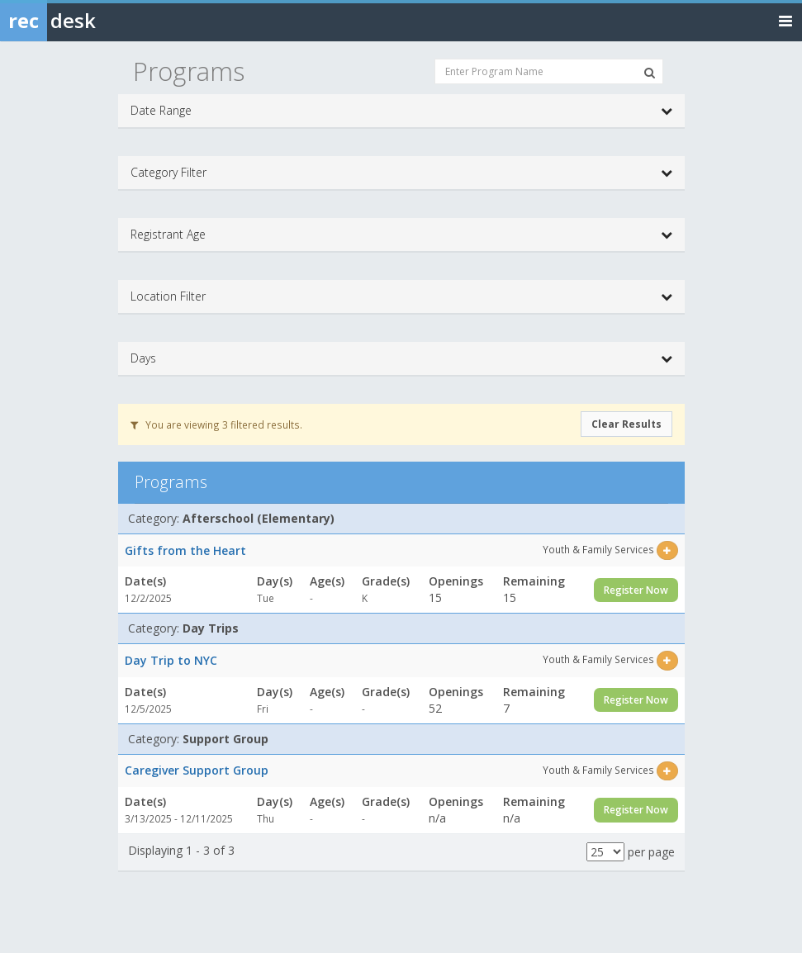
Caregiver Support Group (196, 770)
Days (401, 358)
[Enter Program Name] (548, 71)
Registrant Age (401, 234)
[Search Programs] (649, 73)
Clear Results (626, 424)
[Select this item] (667, 550)
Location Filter (401, 296)
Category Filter (401, 172)
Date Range (401, 110)
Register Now (636, 590)
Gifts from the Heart (185, 550)
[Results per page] (605, 851)
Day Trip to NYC (171, 660)
